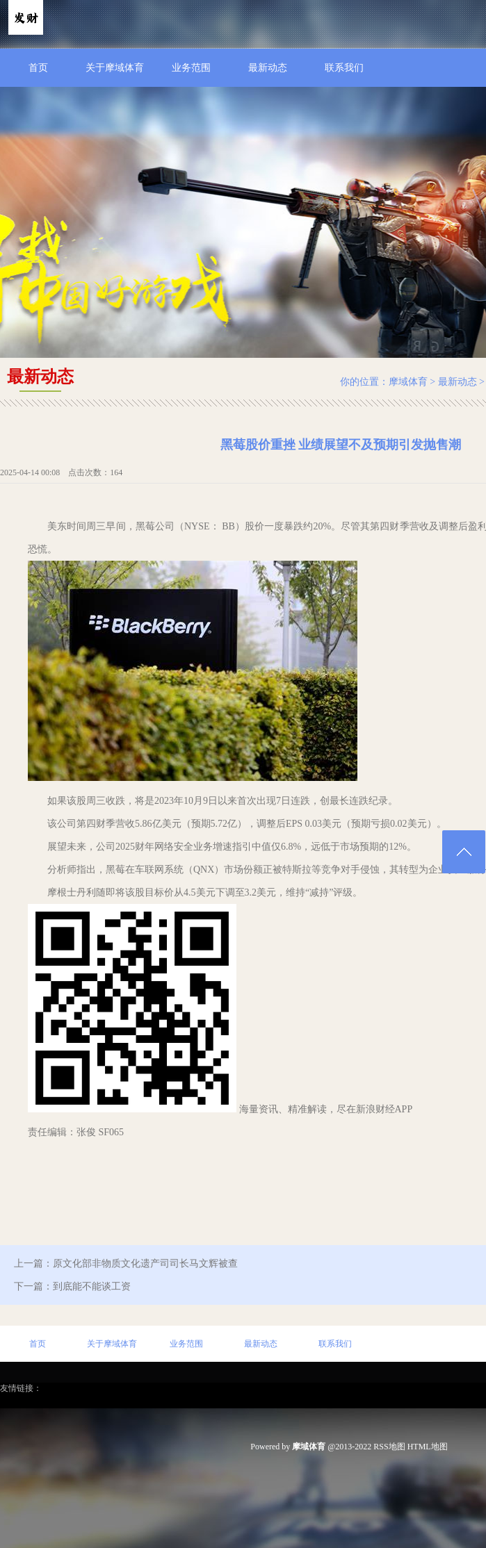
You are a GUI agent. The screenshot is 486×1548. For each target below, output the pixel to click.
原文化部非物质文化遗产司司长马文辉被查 (145, 1263)
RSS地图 (389, 1446)
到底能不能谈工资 (92, 1286)
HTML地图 (427, 1446)
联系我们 (344, 68)
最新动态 (267, 68)
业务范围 (191, 68)
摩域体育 (408, 382)
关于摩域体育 (115, 68)
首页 (38, 68)
